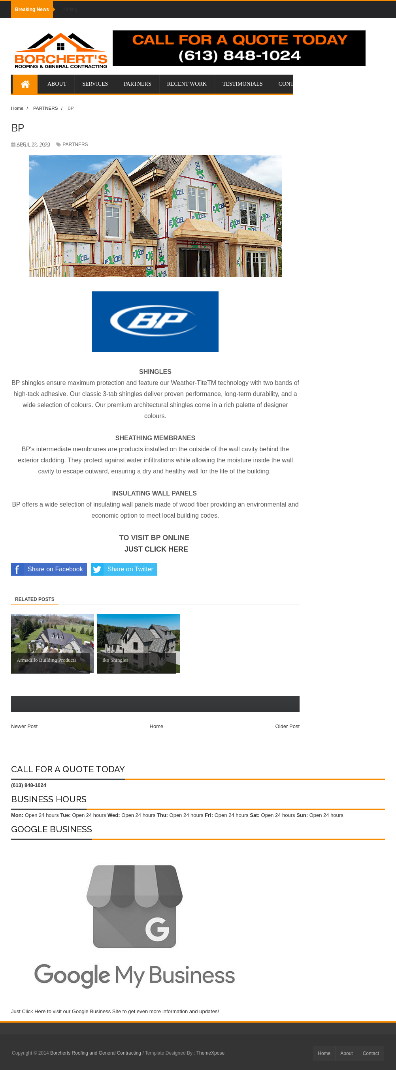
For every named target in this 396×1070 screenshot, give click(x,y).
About (346, 1053)
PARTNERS (75, 144)
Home (157, 726)
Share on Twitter (122, 569)
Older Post (287, 726)
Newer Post (24, 726)
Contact (371, 1053)
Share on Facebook (47, 569)
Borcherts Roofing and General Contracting (96, 1053)
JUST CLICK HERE (156, 549)
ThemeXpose (210, 1053)
